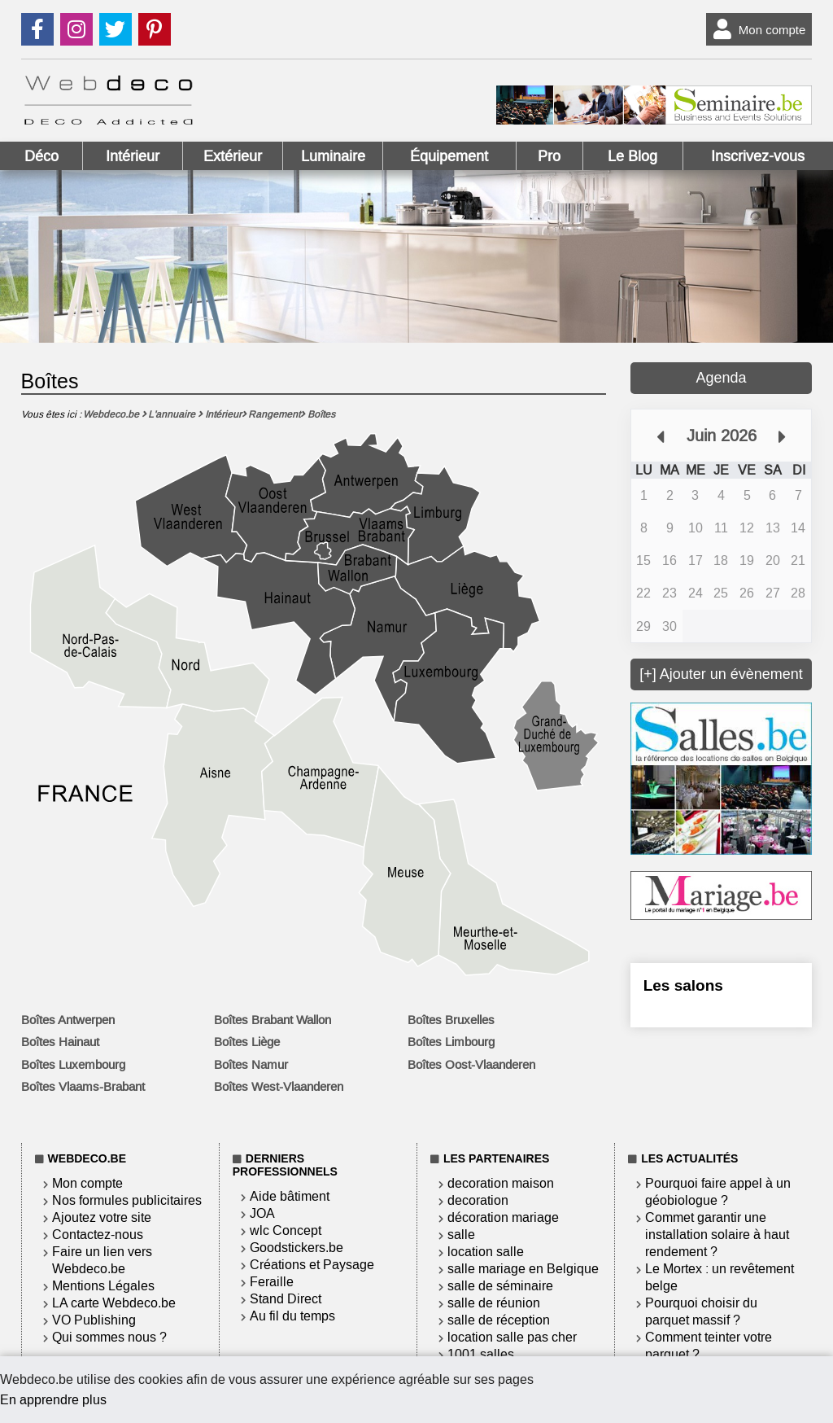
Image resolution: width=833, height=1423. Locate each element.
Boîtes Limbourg (451, 1042)
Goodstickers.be (296, 1247)
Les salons (683, 985)
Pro (549, 156)
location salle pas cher (512, 1337)
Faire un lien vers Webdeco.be (102, 1260)
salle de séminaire (500, 1285)
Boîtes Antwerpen (68, 1020)
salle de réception (498, 1320)
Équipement (449, 156)
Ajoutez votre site (101, 1217)
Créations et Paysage (312, 1264)
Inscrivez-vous (758, 156)
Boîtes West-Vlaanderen (278, 1087)
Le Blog (632, 156)
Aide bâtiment (289, 1196)
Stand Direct (285, 1298)
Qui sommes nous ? (109, 1337)
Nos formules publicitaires (127, 1200)
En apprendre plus (53, 1399)
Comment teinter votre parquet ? (708, 1346)
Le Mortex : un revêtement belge (719, 1277)
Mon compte (756, 29)
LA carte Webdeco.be (114, 1302)
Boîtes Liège (247, 1042)
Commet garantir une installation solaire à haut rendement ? (717, 1234)
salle (461, 1234)
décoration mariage (503, 1217)
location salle (485, 1251)
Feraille (272, 1281)
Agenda (721, 378)
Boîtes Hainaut (60, 1042)
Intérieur (132, 156)
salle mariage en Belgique (523, 1268)
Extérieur (232, 156)
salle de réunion (493, 1302)
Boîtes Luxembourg (73, 1065)
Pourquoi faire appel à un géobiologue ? (718, 1192)
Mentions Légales (103, 1285)
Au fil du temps (292, 1315)
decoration (477, 1200)
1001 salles (480, 1354)
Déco (41, 156)
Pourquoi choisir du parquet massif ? (701, 1311)
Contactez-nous (97, 1234)
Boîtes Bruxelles (451, 1020)
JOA (262, 1213)
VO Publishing (94, 1320)
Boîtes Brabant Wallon (272, 1020)
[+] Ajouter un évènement (721, 674)
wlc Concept (285, 1230)
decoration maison (500, 1183)
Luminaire (333, 156)
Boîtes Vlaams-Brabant (83, 1087)
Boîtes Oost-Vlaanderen (471, 1065)
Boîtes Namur (251, 1065)
